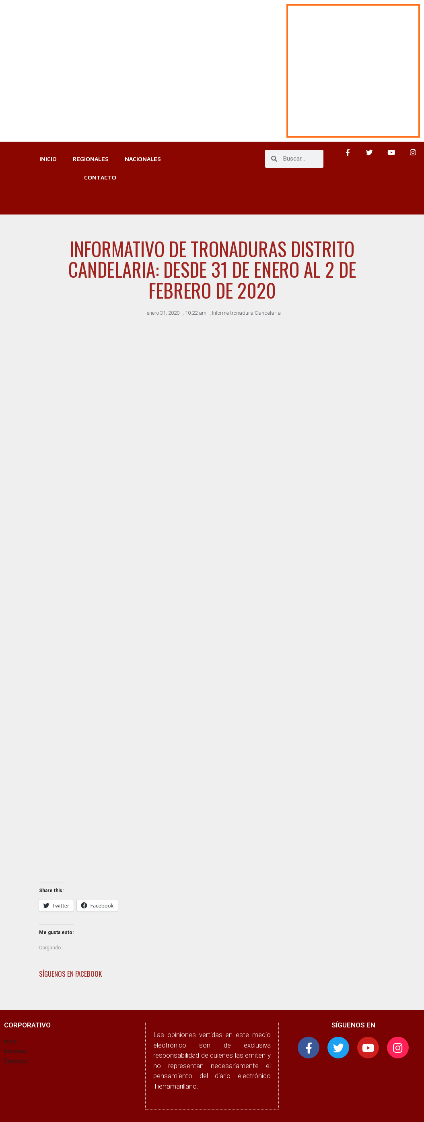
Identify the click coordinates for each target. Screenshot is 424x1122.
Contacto (15, 1061)
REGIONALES (91, 159)
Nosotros (15, 1051)
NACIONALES (143, 159)
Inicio (10, 1041)
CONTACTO (100, 177)
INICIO (48, 159)
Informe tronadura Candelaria (246, 313)
